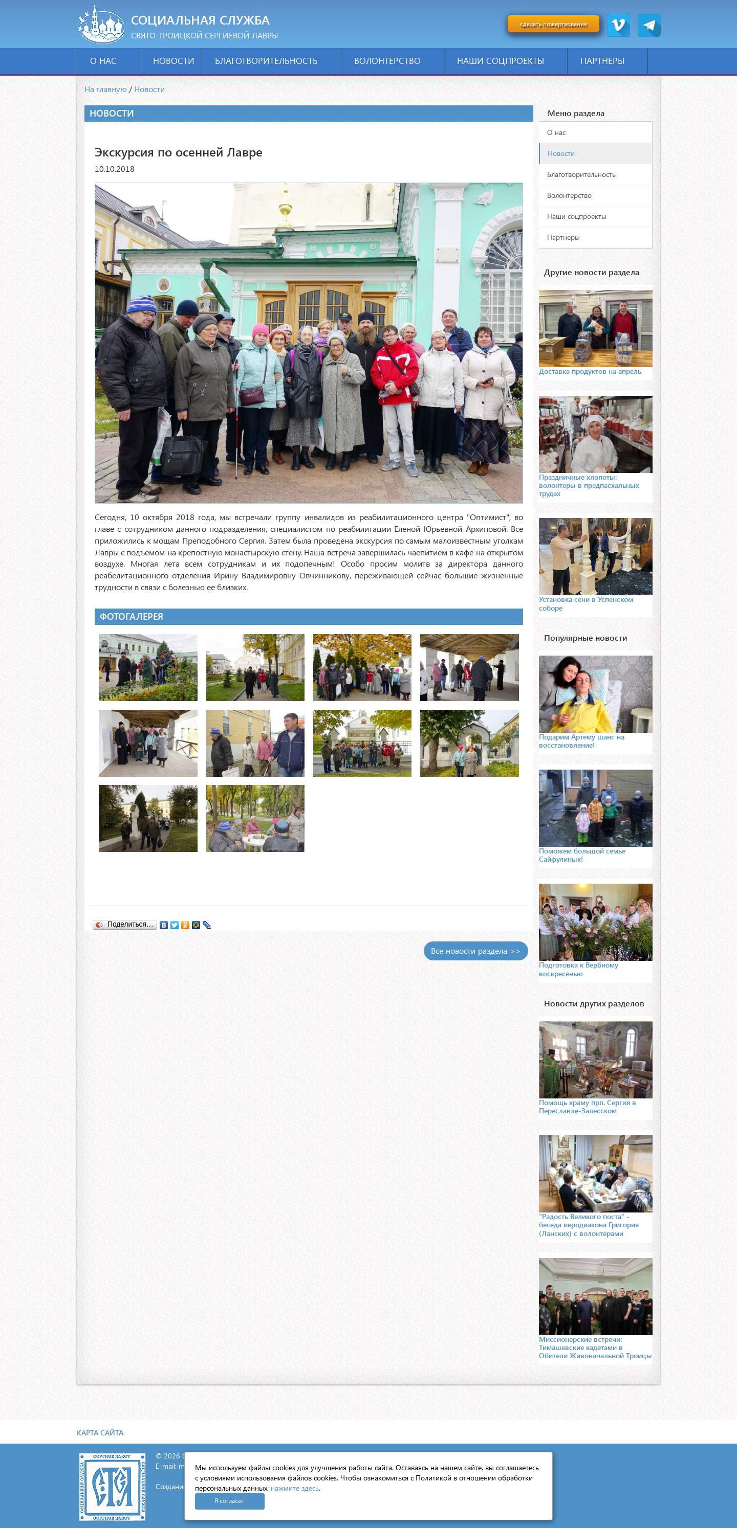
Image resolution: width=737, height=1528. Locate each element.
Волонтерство (395, 60)
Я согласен (229, 1500)
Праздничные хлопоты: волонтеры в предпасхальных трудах (589, 485)
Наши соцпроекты (508, 60)
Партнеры (610, 60)
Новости (173, 60)
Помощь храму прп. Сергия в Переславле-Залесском (587, 1106)
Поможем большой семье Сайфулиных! (582, 855)
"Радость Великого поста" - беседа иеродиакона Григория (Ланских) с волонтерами (589, 1224)
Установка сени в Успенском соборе (586, 603)
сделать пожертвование (553, 24)
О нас (111, 60)
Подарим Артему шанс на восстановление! (581, 741)
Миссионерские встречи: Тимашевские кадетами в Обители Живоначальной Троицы (595, 1347)
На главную (105, 88)
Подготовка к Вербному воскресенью (578, 969)
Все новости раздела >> (476, 950)
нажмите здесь (295, 1488)
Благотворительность (274, 60)
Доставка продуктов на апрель (590, 371)
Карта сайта (100, 1432)
